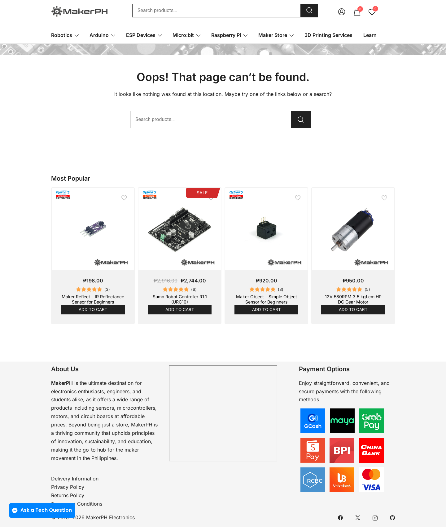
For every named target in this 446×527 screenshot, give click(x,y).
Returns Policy (67, 496)
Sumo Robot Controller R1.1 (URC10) (180, 299)
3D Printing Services (328, 35)
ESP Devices (140, 35)
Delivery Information (74, 479)
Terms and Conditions (76, 504)
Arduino (99, 35)
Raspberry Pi (226, 35)
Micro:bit (183, 35)
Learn (370, 35)
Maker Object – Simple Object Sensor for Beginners (266, 299)
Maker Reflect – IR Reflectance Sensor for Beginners (93, 299)
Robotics (61, 35)
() (107, 289)
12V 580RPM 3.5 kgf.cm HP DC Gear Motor (353, 299)
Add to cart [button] (93, 309)
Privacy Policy (67, 487)
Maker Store (272, 35)
